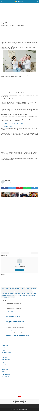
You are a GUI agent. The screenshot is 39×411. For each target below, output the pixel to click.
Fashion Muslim (4, 354)
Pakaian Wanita (4, 357)
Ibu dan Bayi (4, 371)
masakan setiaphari (31, 295)
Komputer (27, 288)
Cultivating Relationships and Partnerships (11, 125)
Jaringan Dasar (17, 288)
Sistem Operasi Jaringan (29, 291)
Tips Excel (23, 293)
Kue (31, 288)
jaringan (17, 295)
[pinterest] (19, 188)
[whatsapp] (27, 188)
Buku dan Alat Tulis (5, 376)
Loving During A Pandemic (8, 126)
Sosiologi (15, 293)
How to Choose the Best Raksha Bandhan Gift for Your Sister (13, 123)
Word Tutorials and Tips (10, 295)
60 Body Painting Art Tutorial (10, 311)
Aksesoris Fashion (5, 345)
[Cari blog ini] (37, 1)
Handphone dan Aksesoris (6, 352)
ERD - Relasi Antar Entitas (10, 302)
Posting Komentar (21, 25)
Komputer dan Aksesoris (6, 374)
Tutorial (27, 293)
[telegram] (34, 188)
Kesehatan (23, 288)
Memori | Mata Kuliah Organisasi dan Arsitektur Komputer (15, 321)
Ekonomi (3, 288)
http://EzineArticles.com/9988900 (12, 161)
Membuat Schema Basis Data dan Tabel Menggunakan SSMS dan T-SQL (17, 335)
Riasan (9, 291)
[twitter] (12, 188)
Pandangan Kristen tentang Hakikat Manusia (13, 316)
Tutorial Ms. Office (33, 293)
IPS (10, 288)
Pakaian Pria (4, 349)
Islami (13, 288)
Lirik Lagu (35, 288)
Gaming (7, 288)
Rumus (13, 291)
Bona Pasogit (19, 264)
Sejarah (16, 291)
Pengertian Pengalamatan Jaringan (11, 330)
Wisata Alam (4, 295)
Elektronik (3, 347)
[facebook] (4, 188)
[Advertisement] (19, 11)
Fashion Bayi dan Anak (6, 372)
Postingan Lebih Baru (5, 252)
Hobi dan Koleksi (5, 369)
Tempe (19, 293)
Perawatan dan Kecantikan (6, 367)
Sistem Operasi (21, 291)
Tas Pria (3, 362)
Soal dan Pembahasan (5, 293)
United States (7, 177)
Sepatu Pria (4, 350)
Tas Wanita (4, 355)
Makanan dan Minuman (6, 359)
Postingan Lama (34, 252)
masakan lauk (25, 295)
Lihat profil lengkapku (19, 270)
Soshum (11, 293)
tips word (9, 297)
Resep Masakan (4, 291)
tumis (13, 297)
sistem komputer (4, 297)
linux (20, 295)
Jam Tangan (4, 364)
